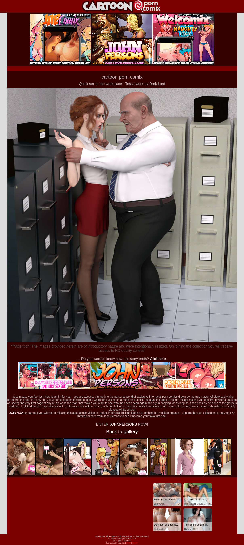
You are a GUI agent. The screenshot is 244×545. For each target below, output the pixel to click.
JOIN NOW (16, 412)
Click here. (158, 359)
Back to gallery (122, 431)
